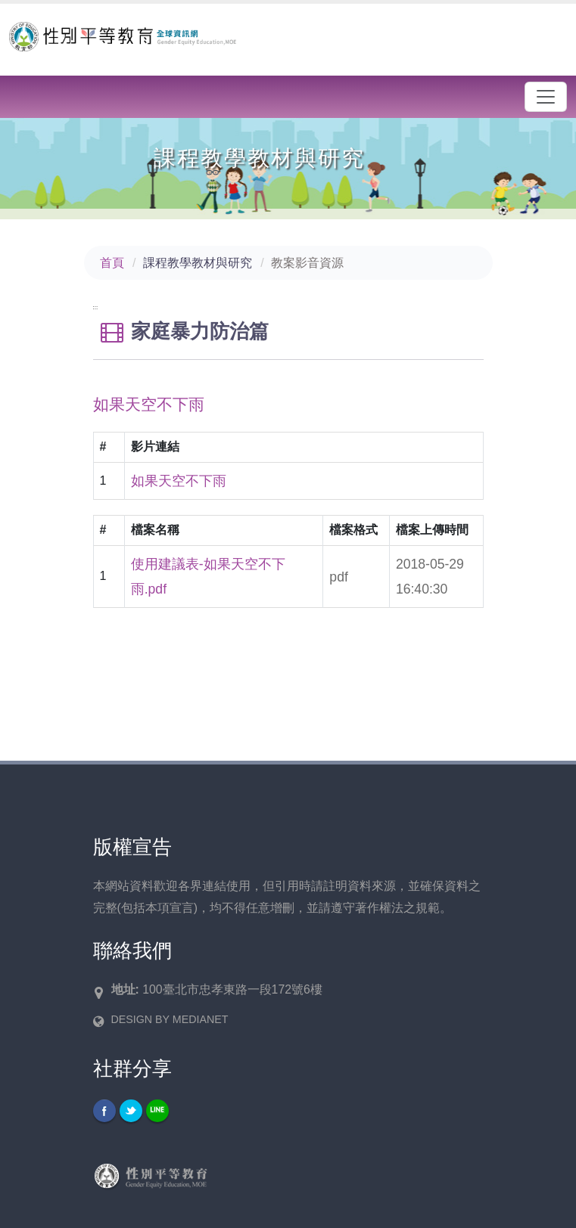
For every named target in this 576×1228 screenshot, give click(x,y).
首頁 (112, 262)
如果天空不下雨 (178, 480)
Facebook (104, 1110)
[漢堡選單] (546, 97)
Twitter (131, 1110)
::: (95, 307)
